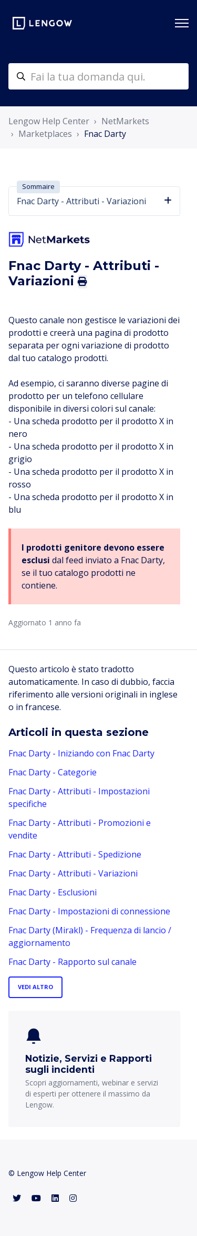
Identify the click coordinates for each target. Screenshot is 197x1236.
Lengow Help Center (48, 121)
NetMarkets (125, 121)
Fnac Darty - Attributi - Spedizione (74, 854)
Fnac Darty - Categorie (52, 772)
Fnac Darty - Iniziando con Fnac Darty (81, 753)
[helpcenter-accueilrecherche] (98, 76)
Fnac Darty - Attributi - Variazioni (73, 873)
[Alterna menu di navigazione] (182, 23)
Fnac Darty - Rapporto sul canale (72, 962)
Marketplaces (45, 133)
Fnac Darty (105, 133)
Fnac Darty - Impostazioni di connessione (89, 911)
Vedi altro (35, 987)
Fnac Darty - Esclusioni (52, 892)
